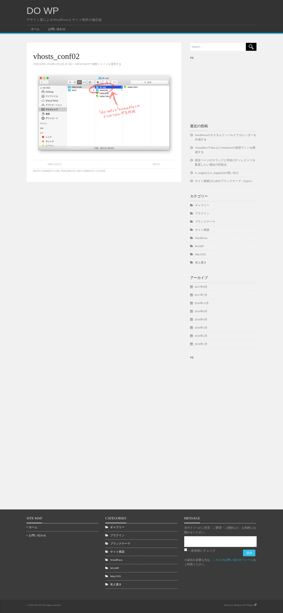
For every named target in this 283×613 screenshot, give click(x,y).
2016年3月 (201, 327)
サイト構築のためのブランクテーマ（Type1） (224, 181)
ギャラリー (202, 205)
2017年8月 (201, 286)
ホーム (35, 29)
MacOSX (200, 254)
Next (156, 164)
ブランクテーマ (205, 221)
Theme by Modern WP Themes (240, 605)
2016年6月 (201, 311)
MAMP (199, 246)
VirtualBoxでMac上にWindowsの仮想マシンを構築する (225, 150)
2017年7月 (201, 295)
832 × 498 (73, 64)
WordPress (201, 238)
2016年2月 (201, 335)
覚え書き (201, 262)
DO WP (43, 10)
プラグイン (202, 213)
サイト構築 (202, 229)
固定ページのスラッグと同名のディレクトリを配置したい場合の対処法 (225, 162)
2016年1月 (201, 344)
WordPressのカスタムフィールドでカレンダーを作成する (225, 137)
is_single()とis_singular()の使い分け (217, 172)
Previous (55, 164)
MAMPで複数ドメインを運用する (102, 64)
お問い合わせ (56, 29)
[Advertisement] (223, 87)
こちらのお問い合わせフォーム (233, 560)
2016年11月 (202, 303)
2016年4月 (201, 319)
